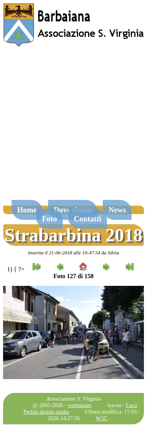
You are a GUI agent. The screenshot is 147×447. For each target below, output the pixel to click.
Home (27, 210)
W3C (101, 418)
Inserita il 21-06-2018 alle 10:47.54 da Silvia (73, 253)
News (117, 210)
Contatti (87, 218)
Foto (49, 218)
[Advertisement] (72, 127)
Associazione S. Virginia (73, 399)
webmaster (80, 405)
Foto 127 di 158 (73, 276)
